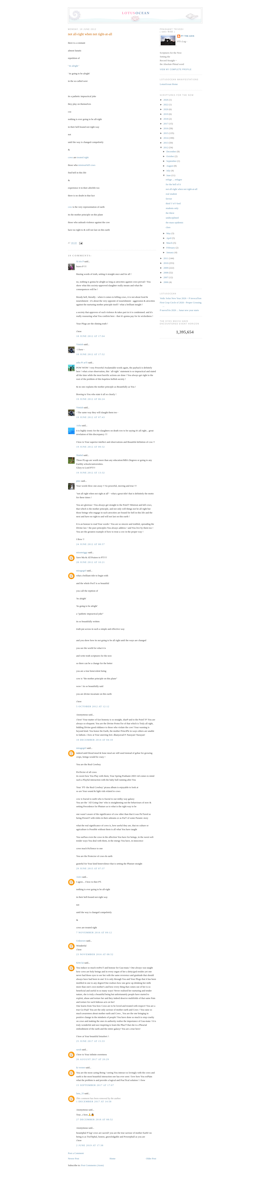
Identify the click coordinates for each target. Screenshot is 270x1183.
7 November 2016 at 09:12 (94, 932)
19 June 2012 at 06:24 (90, 399)
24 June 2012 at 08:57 (90, 544)
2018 (166, 118)
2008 (166, 272)
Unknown (81, 940)
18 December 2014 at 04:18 (94, 739)
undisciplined (172, 217)
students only (172, 208)
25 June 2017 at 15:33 (90, 1041)
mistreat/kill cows (86, 165)
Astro (79, 876)
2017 (166, 123)
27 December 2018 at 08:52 (94, 1119)
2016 (166, 128)
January (170, 252)
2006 (166, 282)
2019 (166, 114)
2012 (166, 147)
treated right (83, 157)
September (171, 161)
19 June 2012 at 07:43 (90, 417)
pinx (78, 480)
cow (70, 207)
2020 (166, 109)
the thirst (170, 213)
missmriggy (81, 552)
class (168, 227)
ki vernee (80, 1067)
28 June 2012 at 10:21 (90, 562)
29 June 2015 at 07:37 (90, 868)
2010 (166, 263)
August (170, 165)
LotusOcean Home (169, 84)
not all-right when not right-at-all (90, 34)
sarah (78, 1049)
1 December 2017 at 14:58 (93, 1101)
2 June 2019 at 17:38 (89, 1145)
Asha (78, 425)
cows (70, 157)
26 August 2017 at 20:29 (92, 1059)
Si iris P (80, 261)
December (171, 151)
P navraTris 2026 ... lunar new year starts (179, 310)
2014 (166, 138)
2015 (166, 133)
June (168, 175)
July (168, 170)
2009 (166, 267)
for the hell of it (173, 184)
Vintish (79, 344)
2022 (166, 104)
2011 (166, 258)
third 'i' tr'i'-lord (173, 203)
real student (171, 193)
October (170, 156)
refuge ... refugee (174, 179)
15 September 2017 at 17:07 (95, 1085)
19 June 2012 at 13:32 (90, 472)
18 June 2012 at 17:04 (90, 336)
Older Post (151, 1158)
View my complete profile (176, 69)
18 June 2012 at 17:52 (90, 354)
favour (169, 198)
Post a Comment (76, 1153)
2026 (166, 99)
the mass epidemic (174, 222)
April (169, 238)
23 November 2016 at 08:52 (94, 954)
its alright (73, 65)
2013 (166, 142)
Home (113, 1158)
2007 (166, 277)
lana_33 (80, 1093)
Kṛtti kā (80, 962)
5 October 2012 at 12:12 (92, 706)
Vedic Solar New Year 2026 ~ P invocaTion (180, 298)
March (169, 242)
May (168, 233)
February (171, 247)
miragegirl (81, 570)
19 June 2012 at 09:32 (90, 446)
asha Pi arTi (82, 362)
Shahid (79, 455)
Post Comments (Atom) (92, 1165)
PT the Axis (187, 36)
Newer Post (73, 1158)
